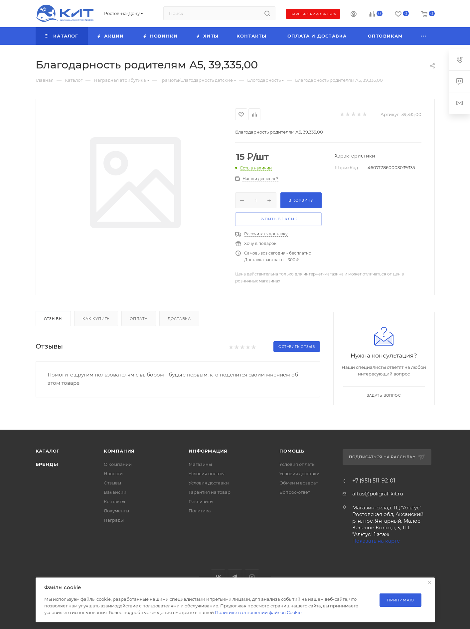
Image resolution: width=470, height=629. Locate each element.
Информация (208, 451)
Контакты (114, 501)
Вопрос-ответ (294, 492)
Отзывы (53, 318)
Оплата (139, 318)
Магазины (200, 464)
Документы (116, 510)
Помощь (291, 451)
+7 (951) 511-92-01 (373, 480)
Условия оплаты (207, 473)
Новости (113, 473)
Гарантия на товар (210, 492)
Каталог (48, 451)
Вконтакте (218, 577)
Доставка (179, 318)
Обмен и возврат (298, 482)
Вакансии (115, 492)
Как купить (96, 318)
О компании (118, 464)
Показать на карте (376, 541)
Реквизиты (201, 501)
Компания (119, 451)
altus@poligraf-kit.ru (377, 493)
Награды (114, 520)
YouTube (252, 577)
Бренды (47, 464)
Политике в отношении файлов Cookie (258, 612)
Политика (200, 510)
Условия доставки (209, 482)
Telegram (235, 577)
